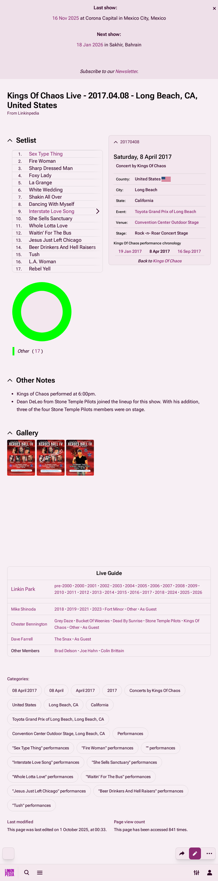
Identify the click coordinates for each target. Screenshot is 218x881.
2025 (185, 511)
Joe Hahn (89, 569)
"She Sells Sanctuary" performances (124, 680)
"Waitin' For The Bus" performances (118, 695)
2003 (117, 504)
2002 (104, 504)
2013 (97, 511)
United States (24, 623)
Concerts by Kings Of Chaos (154, 609)
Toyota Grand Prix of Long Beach (165, 211)
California (100, 623)
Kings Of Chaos (151, 165)
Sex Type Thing (46, 154)
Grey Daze (63, 539)
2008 (180, 504)
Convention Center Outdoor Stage (167, 222)
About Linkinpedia (147, 828)
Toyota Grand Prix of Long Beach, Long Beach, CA (58, 637)
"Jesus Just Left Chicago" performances (49, 709)
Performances (130, 652)
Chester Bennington (29, 542)
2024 (172, 511)
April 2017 (85, 609)
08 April (56, 609)
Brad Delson (65, 569)
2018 (159, 511)
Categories (17, 597)
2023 (97, 527)
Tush (34, 254)
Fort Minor (114, 527)
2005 (142, 504)
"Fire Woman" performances (107, 666)
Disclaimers (141, 839)
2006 (155, 504)
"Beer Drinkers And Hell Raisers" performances (140, 709)
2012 (84, 511)
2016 (134, 511)
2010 (59, 511)
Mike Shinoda (23, 527)
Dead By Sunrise (127, 539)
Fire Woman (42, 161)
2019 (72, 527)
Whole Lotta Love (48, 226)
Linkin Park (23, 508)
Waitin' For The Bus (50, 233)
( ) (37, 351)
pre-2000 (63, 504)
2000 (79, 504)
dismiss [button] (214, 8)
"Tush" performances (31, 724)
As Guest (148, 527)
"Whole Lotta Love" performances (42, 695)
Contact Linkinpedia (149, 851)
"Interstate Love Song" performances (45, 680)
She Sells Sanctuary (50, 218)
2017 (147, 511)
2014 (109, 511)
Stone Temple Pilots (163, 539)
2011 (72, 511)
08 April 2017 (24, 609)
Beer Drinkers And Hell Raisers (62, 247)
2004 (130, 504)
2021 (84, 527)
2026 (197, 511)
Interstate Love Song (51, 211)
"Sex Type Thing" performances (40, 666)
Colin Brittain (112, 569)
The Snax (62, 557)
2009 (192, 504)
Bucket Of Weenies (93, 539)
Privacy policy (143, 817)
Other (132, 527)
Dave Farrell (22, 557)
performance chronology (160, 243)
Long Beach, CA (63, 623)
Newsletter (126, 71)
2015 (122, 511)
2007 (167, 504)
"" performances (160, 666)
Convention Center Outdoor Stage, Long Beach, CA (58, 652)
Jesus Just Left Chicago (55, 240)
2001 (92, 504)
